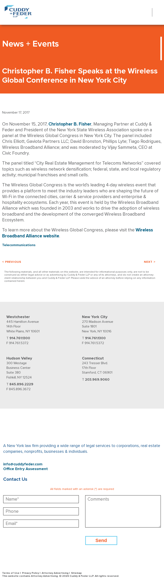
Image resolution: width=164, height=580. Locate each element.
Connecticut (93, 358)
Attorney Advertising (55, 573)
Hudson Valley (19, 358)
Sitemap (76, 573)
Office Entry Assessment (25, 469)
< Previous (11, 262)
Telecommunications (18, 245)
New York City (94, 316)
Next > (149, 262)
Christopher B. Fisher (69, 124)
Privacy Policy (30, 573)
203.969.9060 (97, 379)
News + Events (30, 44)
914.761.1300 (19, 338)
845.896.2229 (21, 384)
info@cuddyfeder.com (22, 464)
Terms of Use (10, 573)
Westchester (18, 316)
